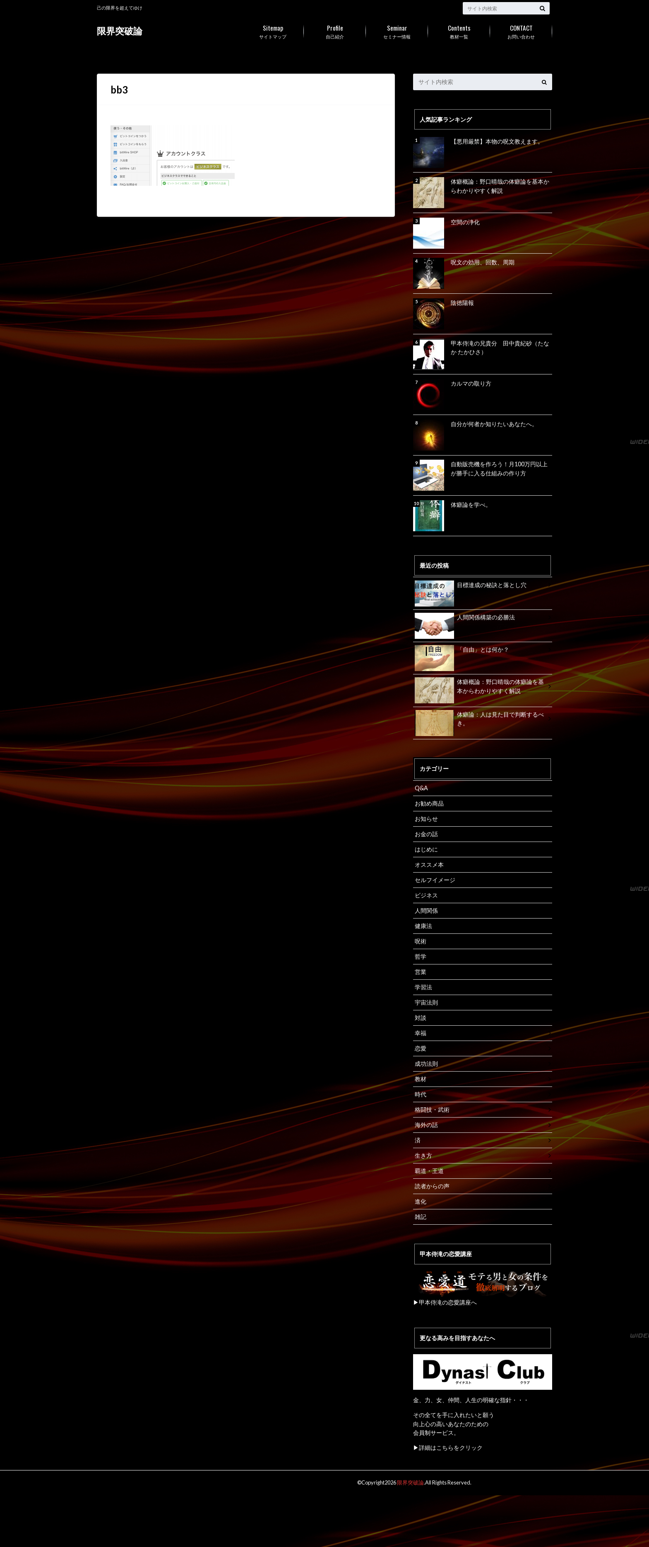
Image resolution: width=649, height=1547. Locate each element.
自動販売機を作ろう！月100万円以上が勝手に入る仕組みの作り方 (499, 469)
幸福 (420, 1032)
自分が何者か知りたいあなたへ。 (494, 423)
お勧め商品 (429, 803)
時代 (420, 1093)
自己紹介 (335, 30)
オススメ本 (429, 864)
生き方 (423, 1154)
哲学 (420, 955)
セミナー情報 (397, 30)
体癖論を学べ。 (471, 504)
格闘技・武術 (432, 1109)
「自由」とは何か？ (462, 651)
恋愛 (420, 1047)
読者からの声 (432, 1185)
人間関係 (426, 910)
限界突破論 (119, 30)
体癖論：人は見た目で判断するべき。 (479, 720)
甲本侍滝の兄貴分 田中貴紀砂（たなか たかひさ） (500, 348)
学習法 (423, 986)
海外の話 (426, 1124)
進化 (420, 1200)
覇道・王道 (429, 1170)
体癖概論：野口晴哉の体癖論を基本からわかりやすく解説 (500, 186)
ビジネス (426, 894)
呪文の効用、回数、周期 (482, 262)
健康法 (423, 925)
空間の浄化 (465, 221)
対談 (420, 1017)
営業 (420, 971)
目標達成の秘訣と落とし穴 (470, 586)
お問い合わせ (521, 30)
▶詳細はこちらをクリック (448, 1447)
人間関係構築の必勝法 (465, 619)
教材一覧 (459, 30)
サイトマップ (273, 30)
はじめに (426, 849)
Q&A (421, 787)
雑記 (420, 1216)
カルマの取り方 (471, 383)
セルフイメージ (435, 879)
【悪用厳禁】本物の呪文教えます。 (497, 141)
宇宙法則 (426, 1001)
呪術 (420, 940)
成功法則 (426, 1063)
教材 (420, 1078)
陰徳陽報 (462, 302)
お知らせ (426, 818)
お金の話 (426, 833)
